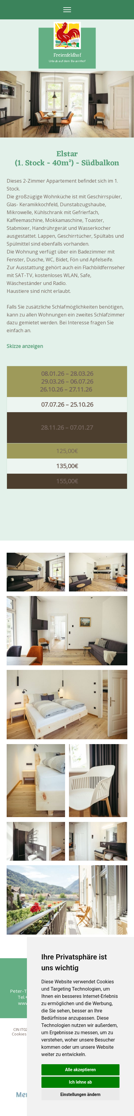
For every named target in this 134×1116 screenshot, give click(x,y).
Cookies (19, 1034)
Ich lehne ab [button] (80, 1082)
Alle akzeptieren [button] (80, 1069)
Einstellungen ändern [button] (80, 1094)
